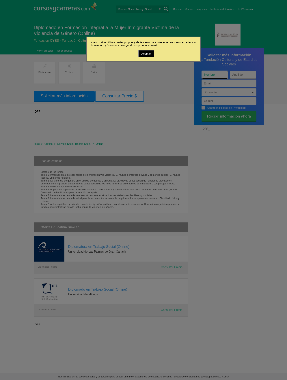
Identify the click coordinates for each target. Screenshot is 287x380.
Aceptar (146, 53)
